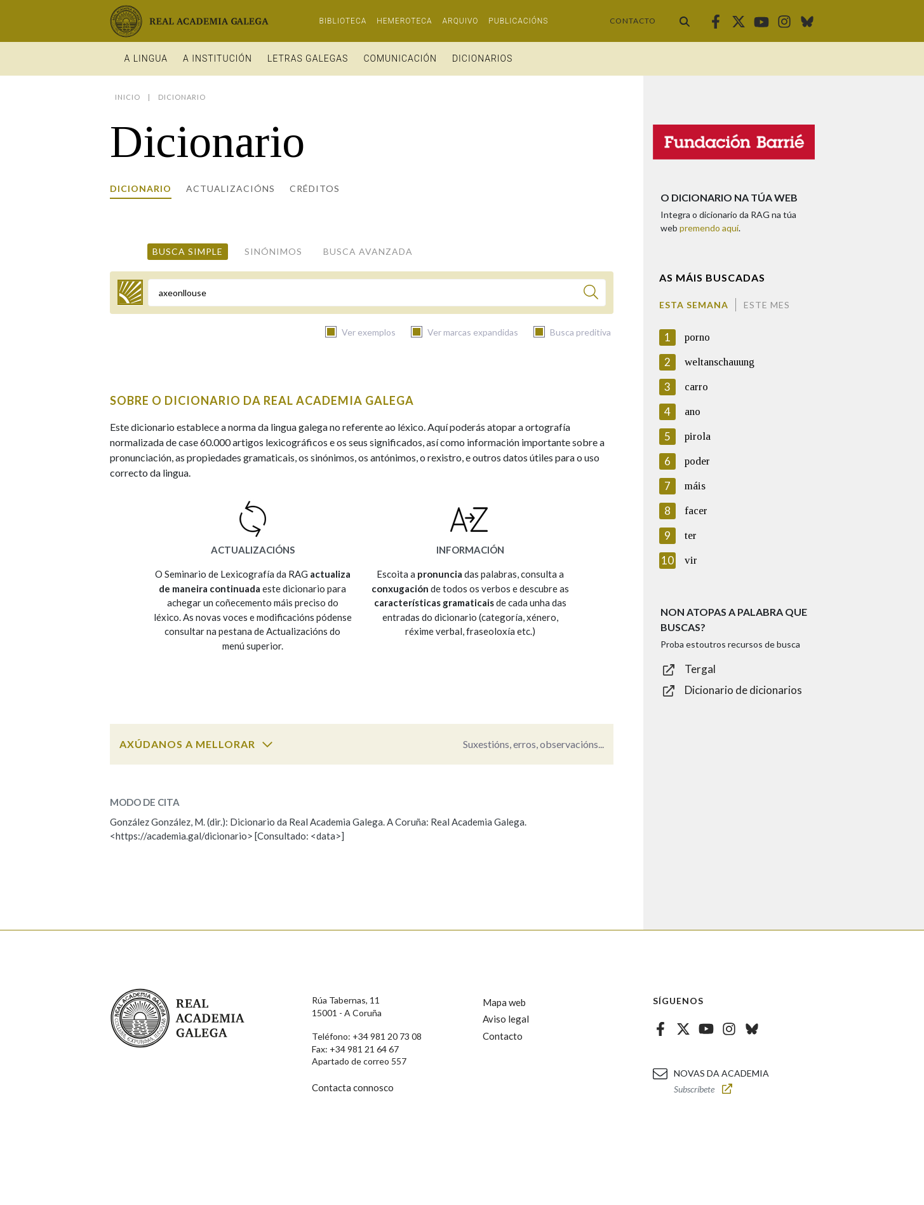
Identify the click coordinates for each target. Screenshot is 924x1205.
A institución (217, 58)
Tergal (700, 669)
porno (697, 337)
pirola (698, 436)
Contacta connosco (353, 1087)
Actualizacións (230, 188)
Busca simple (187, 251)
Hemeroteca (404, 21)
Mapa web (504, 1002)
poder (697, 461)
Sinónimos (273, 251)
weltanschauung (719, 362)
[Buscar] (591, 294)
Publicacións (518, 21)
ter (691, 535)
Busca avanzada (368, 251)
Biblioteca (343, 21)
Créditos (315, 188)
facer (696, 511)
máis (695, 486)
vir (691, 560)
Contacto (633, 20)
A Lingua (146, 58)
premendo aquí (709, 227)
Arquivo (461, 21)
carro (696, 387)
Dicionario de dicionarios (743, 690)
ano (692, 411)
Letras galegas (307, 58)
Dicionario (140, 188)
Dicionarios (482, 58)
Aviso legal (506, 1019)
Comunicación (400, 58)
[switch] (267, 744)
